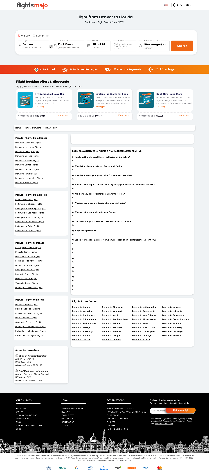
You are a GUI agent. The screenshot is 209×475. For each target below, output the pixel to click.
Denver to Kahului (111, 323)
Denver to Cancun (81, 339)
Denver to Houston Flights (27, 169)
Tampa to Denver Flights (26, 283)
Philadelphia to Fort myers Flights (30, 331)
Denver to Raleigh (81, 327)
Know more (63, 115)
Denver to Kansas (171, 307)
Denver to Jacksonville (84, 323)
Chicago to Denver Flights (27, 269)
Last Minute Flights (117, 419)
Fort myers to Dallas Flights (27, 226)
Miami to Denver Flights (26, 252)
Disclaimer (67, 419)
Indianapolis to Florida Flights (28, 313)
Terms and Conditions (164, 423)
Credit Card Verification (29, 425)
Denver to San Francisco (115, 319)
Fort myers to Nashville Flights (29, 217)
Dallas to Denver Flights (26, 278)
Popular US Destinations (120, 408)
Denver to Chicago (141, 335)
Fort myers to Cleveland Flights (29, 221)
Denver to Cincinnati (112, 307)
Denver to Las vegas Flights (28, 147)
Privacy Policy (23, 419)
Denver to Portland (172, 323)
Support (20, 412)
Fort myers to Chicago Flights (28, 204)
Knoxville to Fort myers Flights (29, 335)
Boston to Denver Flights (26, 274)
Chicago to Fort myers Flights (28, 322)
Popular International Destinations (126, 412)
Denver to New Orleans (144, 315)
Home (18, 128)
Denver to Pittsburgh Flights (28, 143)
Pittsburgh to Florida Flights (27, 309)
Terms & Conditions (26, 415)
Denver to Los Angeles (143, 331)
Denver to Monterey (172, 327)
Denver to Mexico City (143, 327)
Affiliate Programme (72, 408)
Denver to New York (112, 311)
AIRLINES (111, 425)
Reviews (65, 412)
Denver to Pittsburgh (82, 331)
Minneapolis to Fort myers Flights (30, 326)
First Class (113, 415)
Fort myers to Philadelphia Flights (30, 208)
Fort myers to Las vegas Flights (29, 213)
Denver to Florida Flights (26, 304)
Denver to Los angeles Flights (29, 178)
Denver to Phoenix (111, 331)
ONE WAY (24, 35)
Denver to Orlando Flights (27, 156)
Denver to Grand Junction (175, 319)
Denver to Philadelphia (84, 319)
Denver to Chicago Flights (27, 151)
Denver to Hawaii (141, 339)
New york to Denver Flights (27, 256)
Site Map (65, 425)
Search (182, 45)
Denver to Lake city (172, 311)
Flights (27, 128)
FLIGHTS (111, 422)
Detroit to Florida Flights (26, 318)
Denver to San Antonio (83, 315)
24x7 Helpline (182, 5)
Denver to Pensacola (173, 315)
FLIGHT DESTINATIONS (117, 429)
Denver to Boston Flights (26, 165)
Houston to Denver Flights (27, 265)
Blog (18, 429)
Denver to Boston (81, 335)
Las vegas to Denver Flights (28, 247)
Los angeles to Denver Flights (29, 261)
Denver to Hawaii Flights (26, 174)
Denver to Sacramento (143, 311)
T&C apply (39, 107)
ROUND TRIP (41, 35)
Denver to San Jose (112, 327)
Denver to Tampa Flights (26, 182)
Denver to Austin (110, 315)
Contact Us (67, 422)
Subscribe (180, 410)
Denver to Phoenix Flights (27, 160)
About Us (21, 408)
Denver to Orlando (111, 339)
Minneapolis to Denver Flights (29, 287)
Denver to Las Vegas (173, 331)
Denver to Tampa (111, 335)
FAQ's (19, 422)
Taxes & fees (67, 415)
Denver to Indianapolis (144, 307)
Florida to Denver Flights (26, 199)
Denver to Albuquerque (144, 319)
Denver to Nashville (82, 311)
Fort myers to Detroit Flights (28, 230)
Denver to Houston (171, 335)
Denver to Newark (141, 323)
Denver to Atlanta (81, 307)
